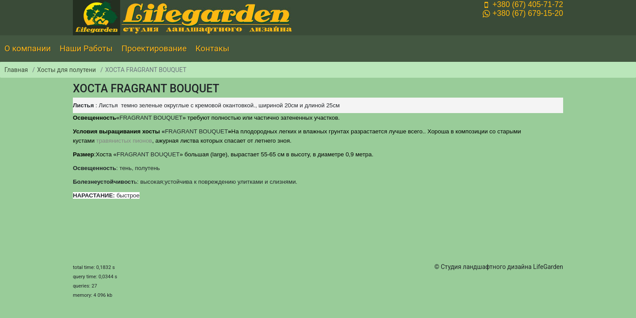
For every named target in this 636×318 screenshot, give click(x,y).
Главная (16, 69)
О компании (27, 48)
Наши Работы (86, 48)
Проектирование (154, 48)
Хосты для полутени (66, 69)
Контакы (213, 48)
